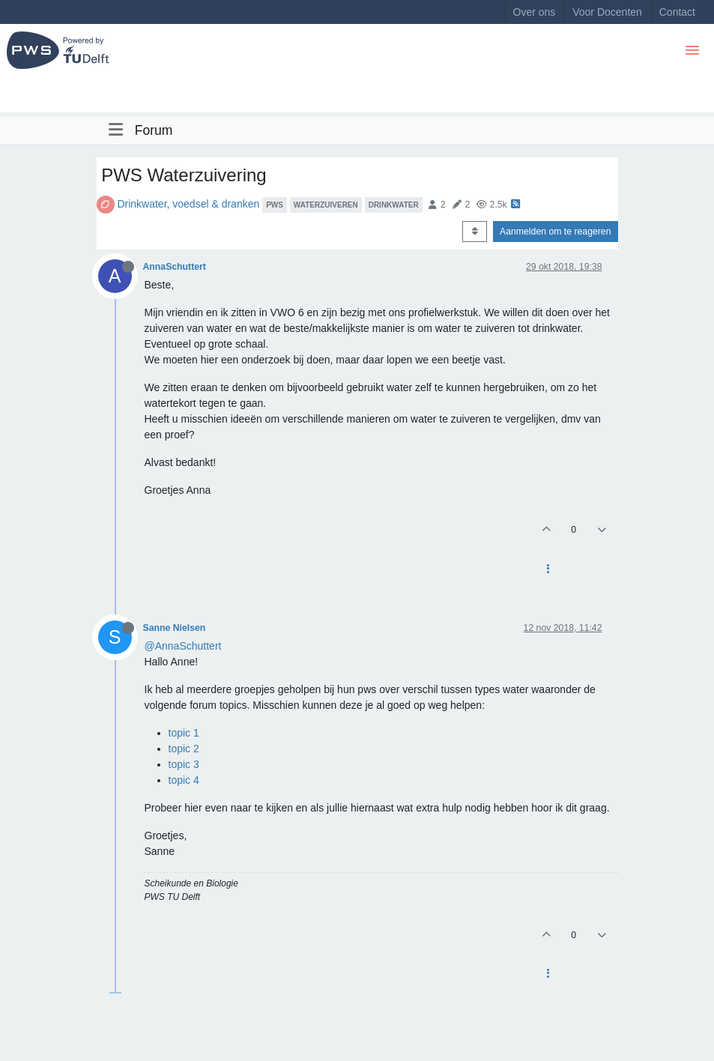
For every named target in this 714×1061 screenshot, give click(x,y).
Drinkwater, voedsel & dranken (188, 204)
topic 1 (184, 733)
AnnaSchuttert (174, 267)
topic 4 (184, 780)
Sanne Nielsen (174, 628)
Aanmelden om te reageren (555, 231)
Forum (154, 130)
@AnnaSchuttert (183, 646)
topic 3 (184, 764)
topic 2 (184, 749)
